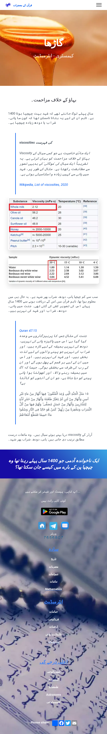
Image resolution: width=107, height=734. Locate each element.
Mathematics (53, 589)
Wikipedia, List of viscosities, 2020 (43, 184)
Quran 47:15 (28, 330)
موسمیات (53, 641)
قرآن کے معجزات (22, 5)
